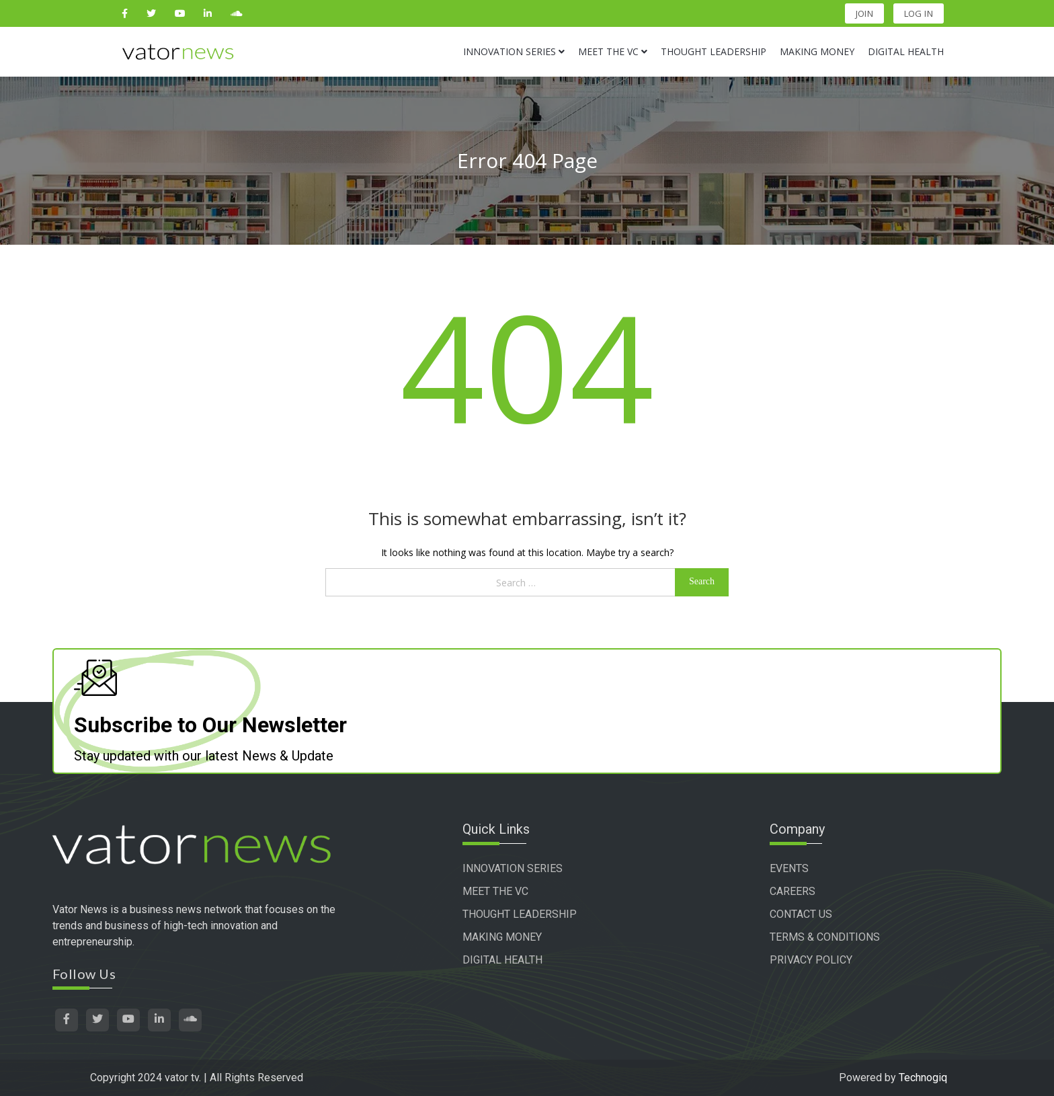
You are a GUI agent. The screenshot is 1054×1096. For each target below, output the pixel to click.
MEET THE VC (495, 891)
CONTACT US (801, 914)
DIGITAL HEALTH (502, 959)
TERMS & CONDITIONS (825, 937)
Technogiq (923, 1077)
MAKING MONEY (502, 937)
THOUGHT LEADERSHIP (519, 914)
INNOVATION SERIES (512, 868)
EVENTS (789, 868)
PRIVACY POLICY (811, 959)
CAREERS (792, 891)
